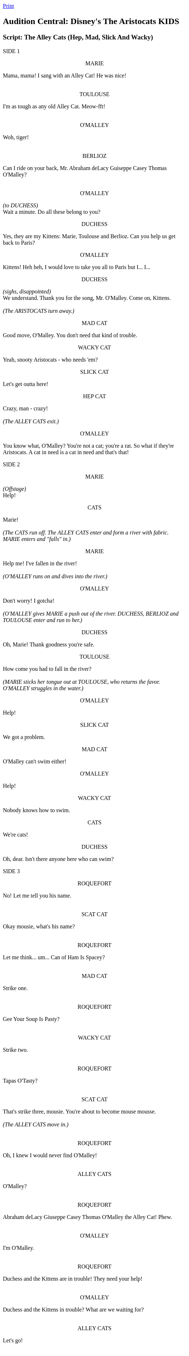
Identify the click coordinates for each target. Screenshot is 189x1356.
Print (8, 6)
